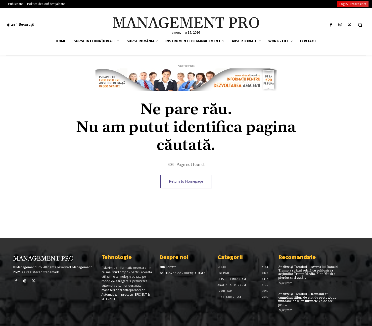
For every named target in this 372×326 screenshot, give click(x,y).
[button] (360, 25)
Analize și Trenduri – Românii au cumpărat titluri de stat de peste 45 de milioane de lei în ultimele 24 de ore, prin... (307, 299)
